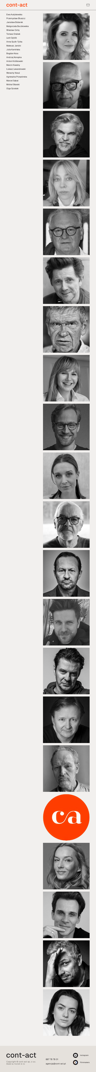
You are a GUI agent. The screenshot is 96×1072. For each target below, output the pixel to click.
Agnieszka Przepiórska (16, 77)
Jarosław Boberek (14, 22)
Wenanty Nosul (13, 73)
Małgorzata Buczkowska (17, 26)
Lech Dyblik (11, 38)
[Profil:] (66, 36)
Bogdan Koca (12, 53)
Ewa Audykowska (14, 14)
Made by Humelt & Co (15, 1064)
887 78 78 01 (52, 1059)
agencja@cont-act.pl (56, 1064)
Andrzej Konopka (14, 57)
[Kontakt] (88, 5)
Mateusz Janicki (13, 46)
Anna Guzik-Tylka (14, 42)
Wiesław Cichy (13, 30)
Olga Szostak (12, 88)
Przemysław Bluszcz (15, 18)
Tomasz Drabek (13, 34)
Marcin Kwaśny (13, 65)
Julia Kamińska (13, 49)
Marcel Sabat (12, 80)
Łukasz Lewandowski (16, 69)
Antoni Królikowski (14, 61)
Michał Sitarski (13, 84)
